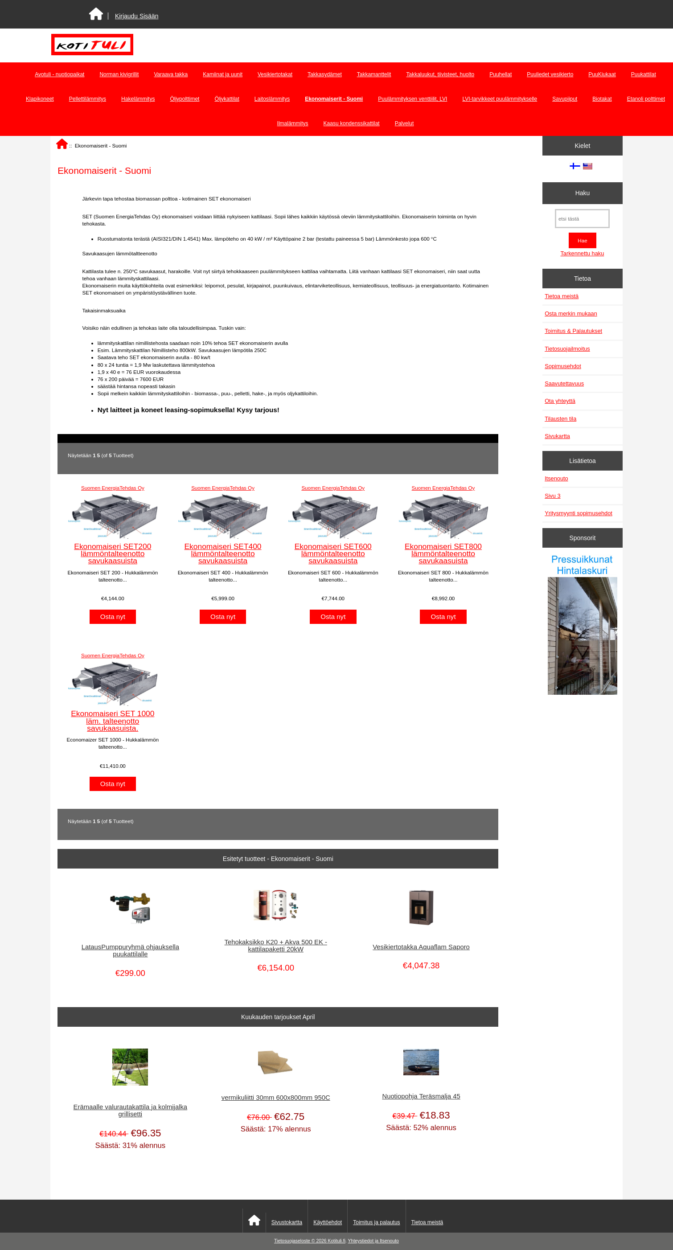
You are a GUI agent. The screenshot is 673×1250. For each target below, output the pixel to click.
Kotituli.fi (336, 1240)
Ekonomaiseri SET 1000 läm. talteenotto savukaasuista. (112, 720)
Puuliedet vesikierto (550, 74)
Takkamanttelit (374, 74)
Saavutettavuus (564, 383)
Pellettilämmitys (87, 99)
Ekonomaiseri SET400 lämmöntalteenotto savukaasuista (223, 553)
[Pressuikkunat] (582, 625)
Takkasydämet (325, 74)
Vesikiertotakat (275, 74)
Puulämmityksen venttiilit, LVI (412, 99)
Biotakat (601, 99)
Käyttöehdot (327, 1222)
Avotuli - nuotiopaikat (59, 74)
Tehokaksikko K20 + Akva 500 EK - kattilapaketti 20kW (276, 946)
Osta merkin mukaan (571, 313)
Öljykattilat (226, 99)
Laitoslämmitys (272, 99)
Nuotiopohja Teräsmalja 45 (421, 1096)
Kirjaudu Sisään (136, 16)
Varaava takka (171, 74)
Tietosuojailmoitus (567, 348)
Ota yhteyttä (560, 401)
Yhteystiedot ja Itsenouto (373, 1240)
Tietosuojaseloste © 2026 (301, 1240)
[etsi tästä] (582, 218)
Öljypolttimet (184, 99)
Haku (582, 193)
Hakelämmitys (138, 99)
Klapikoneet (40, 99)
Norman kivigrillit (119, 74)
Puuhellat (500, 74)
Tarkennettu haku (582, 253)
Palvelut (404, 123)
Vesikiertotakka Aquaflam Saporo (421, 947)
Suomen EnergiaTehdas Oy (112, 488)
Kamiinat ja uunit (222, 74)
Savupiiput (564, 99)
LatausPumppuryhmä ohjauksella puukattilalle (130, 950)
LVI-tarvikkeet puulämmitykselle (499, 99)
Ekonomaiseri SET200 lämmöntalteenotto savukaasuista (112, 553)
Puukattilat (643, 74)
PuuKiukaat (602, 74)
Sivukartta (557, 436)
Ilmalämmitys (292, 123)
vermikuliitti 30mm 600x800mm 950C (276, 1097)
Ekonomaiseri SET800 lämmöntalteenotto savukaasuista (443, 553)
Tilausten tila (560, 418)
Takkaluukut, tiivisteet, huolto (440, 74)
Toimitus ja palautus (376, 1222)
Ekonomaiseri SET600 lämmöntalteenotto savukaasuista (333, 553)
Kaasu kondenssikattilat (352, 123)
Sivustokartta (286, 1222)
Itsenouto (556, 478)
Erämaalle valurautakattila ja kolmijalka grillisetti (131, 1110)
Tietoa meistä (562, 296)
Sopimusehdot (563, 366)
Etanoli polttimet (646, 99)
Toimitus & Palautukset (573, 331)
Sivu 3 (552, 495)
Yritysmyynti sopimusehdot (578, 513)
